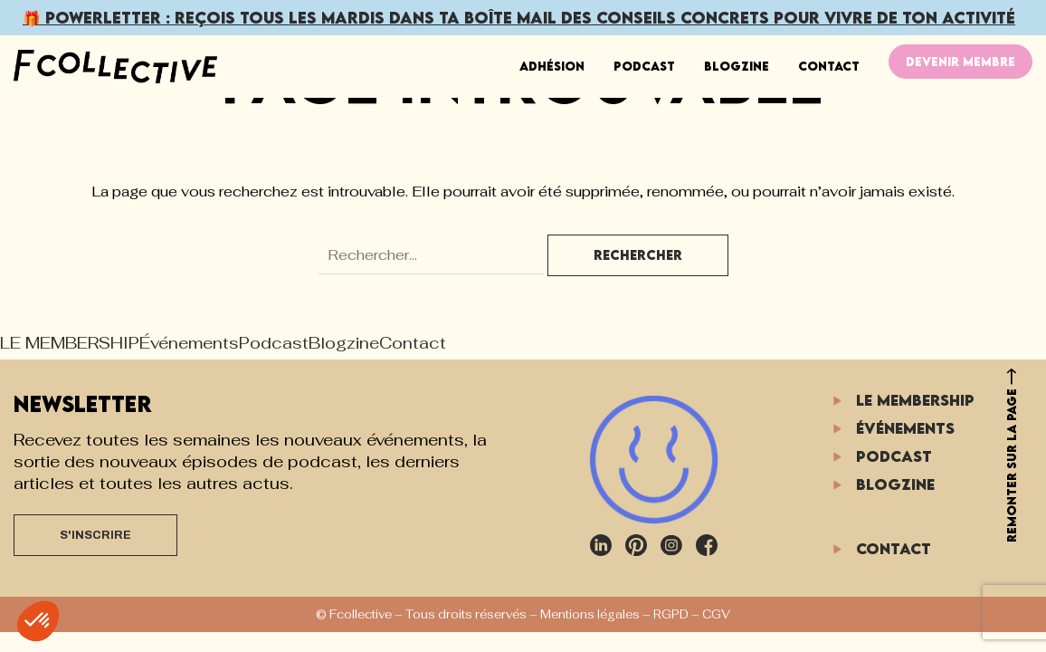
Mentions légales (590, 614)
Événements (189, 342)
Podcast (644, 66)
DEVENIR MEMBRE (960, 61)
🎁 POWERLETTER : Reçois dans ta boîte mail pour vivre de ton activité (519, 17)
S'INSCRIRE (95, 535)
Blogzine (736, 66)
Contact (829, 66)
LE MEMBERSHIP (69, 342)
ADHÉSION (552, 66)
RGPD (671, 614)
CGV (716, 614)
